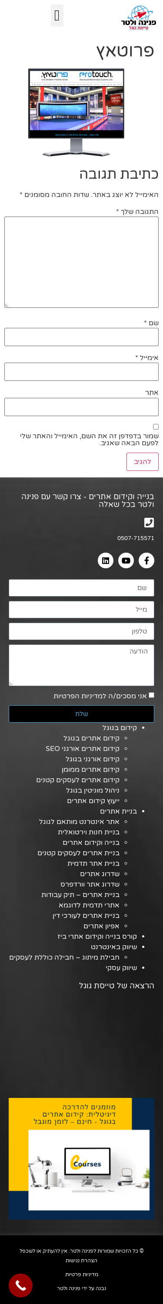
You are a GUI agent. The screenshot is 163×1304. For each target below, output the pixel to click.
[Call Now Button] (21, 1285)
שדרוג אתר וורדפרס (90, 884)
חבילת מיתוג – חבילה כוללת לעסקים (64, 957)
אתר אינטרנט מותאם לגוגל (79, 821)
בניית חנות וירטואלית (89, 832)
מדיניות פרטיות (81, 1274)
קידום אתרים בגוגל (91, 738)
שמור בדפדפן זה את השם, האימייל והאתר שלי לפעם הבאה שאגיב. (89, 440)
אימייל (147, 357)
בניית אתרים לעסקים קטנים (78, 853)
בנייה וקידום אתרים (91, 842)
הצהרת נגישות (81, 1260)
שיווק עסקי (121, 968)
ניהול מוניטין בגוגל (93, 790)
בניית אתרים (118, 811)
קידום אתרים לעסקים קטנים (78, 780)
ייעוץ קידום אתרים (93, 801)
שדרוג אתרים (100, 874)
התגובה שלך (137, 211)
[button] (57, 15)
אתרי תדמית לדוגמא (89, 905)
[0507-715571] (148, 522)
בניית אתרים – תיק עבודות (80, 894)
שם (151, 323)
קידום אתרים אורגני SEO (83, 748)
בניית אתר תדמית (93, 863)
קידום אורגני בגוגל (93, 759)
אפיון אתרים (101, 926)
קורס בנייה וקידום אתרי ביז (97, 936)
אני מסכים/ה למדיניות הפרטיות (100, 696)
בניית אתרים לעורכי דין (86, 915)
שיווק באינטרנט (114, 947)
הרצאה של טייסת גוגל (116, 986)
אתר (152, 392)
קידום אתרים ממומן (91, 769)
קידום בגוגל (120, 728)
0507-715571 (135, 538)
